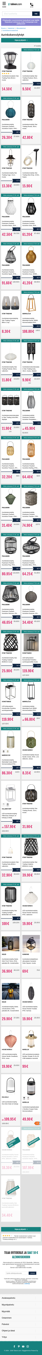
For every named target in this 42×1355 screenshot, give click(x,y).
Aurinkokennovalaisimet (10, 30)
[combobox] (17, 13)
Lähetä (32, 1273)
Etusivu (3, 28)
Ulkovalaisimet (21, 28)
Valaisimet (11, 28)
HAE (36, 14)
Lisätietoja (27, 1283)
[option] (3, 751)
